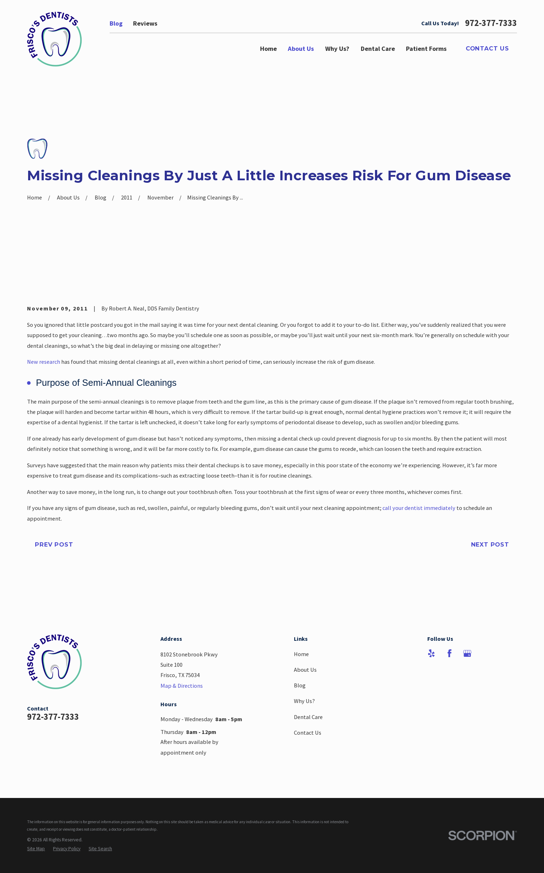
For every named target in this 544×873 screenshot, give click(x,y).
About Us (305, 669)
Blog (116, 23)
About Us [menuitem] (301, 48)
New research (43, 361)
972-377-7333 (491, 23)
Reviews (145, 23)
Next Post (490, 544)
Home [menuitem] (268, 48)
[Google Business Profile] (467, 653)
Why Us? (304, 700)
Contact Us (487, 48)
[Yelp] (431, 653)
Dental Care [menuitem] (378, 48)
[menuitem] (36, 849)
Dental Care (308, 716)
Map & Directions (181, 685)
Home (301, 654)
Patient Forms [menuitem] (426, 48)
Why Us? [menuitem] (337, 48)
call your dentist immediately (418, 507)
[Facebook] (449, 653)
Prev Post (54, 544)
